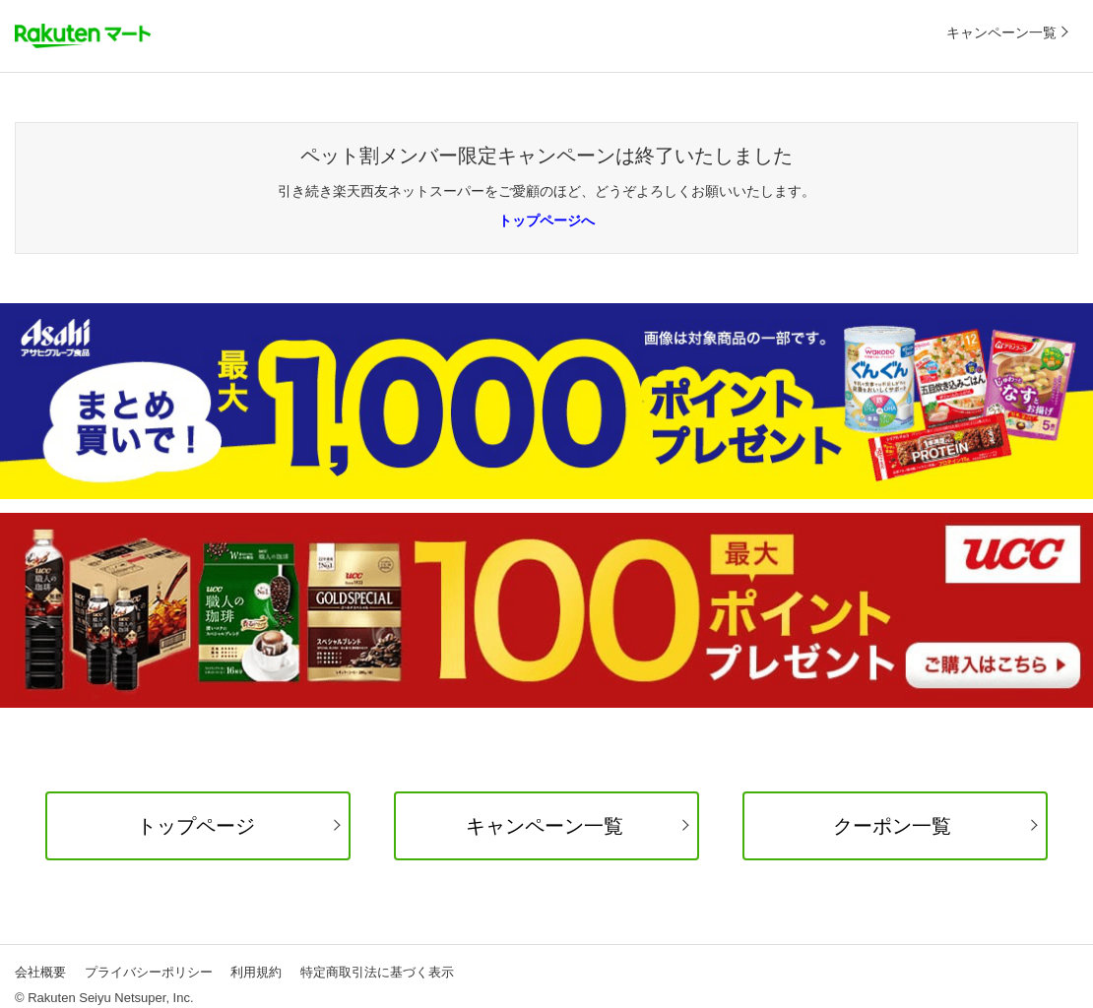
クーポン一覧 (892, 826)
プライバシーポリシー (149, 972)
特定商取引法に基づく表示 (377, 972)
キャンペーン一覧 (1001, 32)
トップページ (196, 826)
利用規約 (256, 972)
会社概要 (40, 972)
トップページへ (546, 220)
